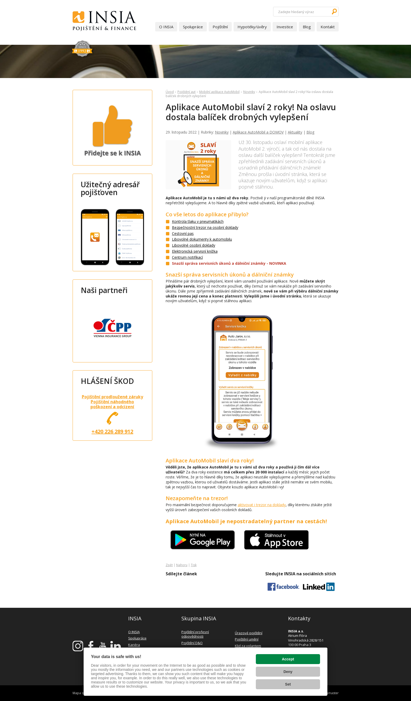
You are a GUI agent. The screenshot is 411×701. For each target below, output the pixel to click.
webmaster (330, 693)
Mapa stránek (83, 693)
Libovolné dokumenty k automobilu (202, 239)
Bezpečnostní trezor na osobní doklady (205, 227)
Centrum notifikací (187, 257)
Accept (288, 659)
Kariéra (134, 644)
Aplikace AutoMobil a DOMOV (258, 132)
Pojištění (220, 26)
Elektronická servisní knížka (195, 251)
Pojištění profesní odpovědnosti (195, 634)
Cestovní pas (183, 233)
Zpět (169, 565)
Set (288, 684)
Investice (285, 26)
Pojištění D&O (192, 643)
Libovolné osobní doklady (193, 245)
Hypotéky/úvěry (252, 26)
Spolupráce (193, 26)
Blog (307, 26)
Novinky (249, 92)
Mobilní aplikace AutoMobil (219, 92)
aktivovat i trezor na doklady (262, 504)
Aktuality (295, 132)
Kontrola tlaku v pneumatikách (198, 221)
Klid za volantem (248, 645)
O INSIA (166, 26)
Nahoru (181, 565)
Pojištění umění (246, 639)
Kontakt (328, 26)
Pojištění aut (186, 92)
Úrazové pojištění (248, 633)
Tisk (194, 565)
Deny (287, 672)
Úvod (170, 92)
